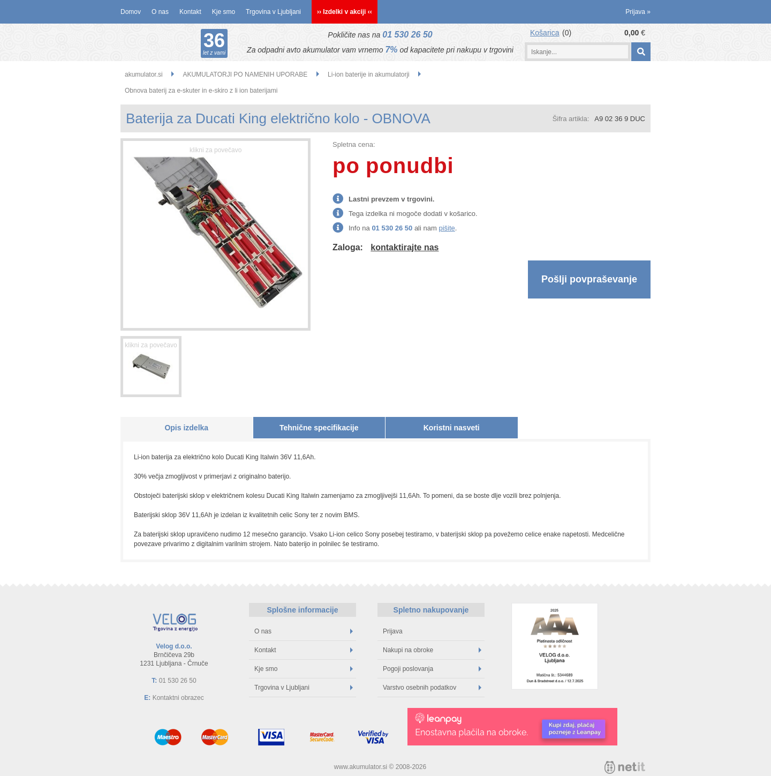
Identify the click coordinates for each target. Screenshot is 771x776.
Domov (130, 12)
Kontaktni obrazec (178, 698)
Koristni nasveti (452, 427)
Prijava (638, 12)
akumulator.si (144, 74)
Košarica (544, 32)
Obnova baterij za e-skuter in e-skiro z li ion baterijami (201, 90)
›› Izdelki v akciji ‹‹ (344, 12)
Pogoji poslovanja (432, 669)
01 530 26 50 (407, 34)
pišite (447, 228)
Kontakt (190, 12)
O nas (160, 12)
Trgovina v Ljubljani (273, 12)
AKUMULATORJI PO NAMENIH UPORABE (245, 74)
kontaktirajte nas (405, 247)
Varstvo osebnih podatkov (432, 687)
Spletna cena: (353, 144)
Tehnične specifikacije (319, 427)
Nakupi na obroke (432, 650)
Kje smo (223, 12)
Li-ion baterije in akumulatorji (369, 74)
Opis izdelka (186, 427)
